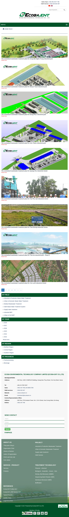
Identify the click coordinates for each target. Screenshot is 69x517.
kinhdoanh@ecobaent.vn (24, 395)
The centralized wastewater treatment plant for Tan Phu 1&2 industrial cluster (24, 199)
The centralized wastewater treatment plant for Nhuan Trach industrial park (24, 86)
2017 (5, 325)
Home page (7, 29)
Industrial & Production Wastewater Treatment (48, 446)
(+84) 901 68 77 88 (53, 2)
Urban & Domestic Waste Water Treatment (16, 301)
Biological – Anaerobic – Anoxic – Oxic (46, 471)
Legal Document (8, 500)
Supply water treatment (10, 309)
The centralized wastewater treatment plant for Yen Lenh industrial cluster (23, 283)
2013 (5, 337)
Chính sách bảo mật (9, 457)
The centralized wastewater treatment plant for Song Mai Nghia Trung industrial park (27, 59)
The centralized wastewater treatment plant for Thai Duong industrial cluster (24, 227)
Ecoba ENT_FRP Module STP (12, 492)
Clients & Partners (8, 451)
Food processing (9, 360)
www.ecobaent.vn (22, 393)
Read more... (6, 339)
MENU (3, 25)
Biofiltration (38, 483)
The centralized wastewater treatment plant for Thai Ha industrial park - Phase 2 (25, 255)
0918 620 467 (21, 390)
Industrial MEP (8, 312)
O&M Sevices (39, 455)
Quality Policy (7, 498)
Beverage (7, 363)
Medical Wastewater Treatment (13, 304)
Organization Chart (8, 448)
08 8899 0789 (29, 387)
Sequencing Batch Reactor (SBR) (44, 477)
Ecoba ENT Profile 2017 (10, 489)
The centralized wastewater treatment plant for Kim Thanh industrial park (23, 143)
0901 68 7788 (21, 387)
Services (5, 468)
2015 (5, 331)
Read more (4, 60)
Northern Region (8, 347)
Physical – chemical (40, 468)
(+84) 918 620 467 (54, 3)
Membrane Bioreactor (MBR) (43, 480)
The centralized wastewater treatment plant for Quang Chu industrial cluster (24, 171)
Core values (6, 460)
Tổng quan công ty (8, 445)
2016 (5, 328)
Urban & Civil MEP (9, 315)
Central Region (8, 350)
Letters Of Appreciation (9, 454)
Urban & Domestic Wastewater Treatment (47, 449)
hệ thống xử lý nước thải (43, 515)
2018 (5, 322)
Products (6, 471)
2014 (5, 334)
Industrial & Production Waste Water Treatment (17, 298)
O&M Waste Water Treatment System (14, 306)
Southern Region (9, 352)
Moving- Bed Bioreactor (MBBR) (44, 474)
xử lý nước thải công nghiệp (27, 515)
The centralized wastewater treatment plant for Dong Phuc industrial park (23, 114)
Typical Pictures (7, 495)
